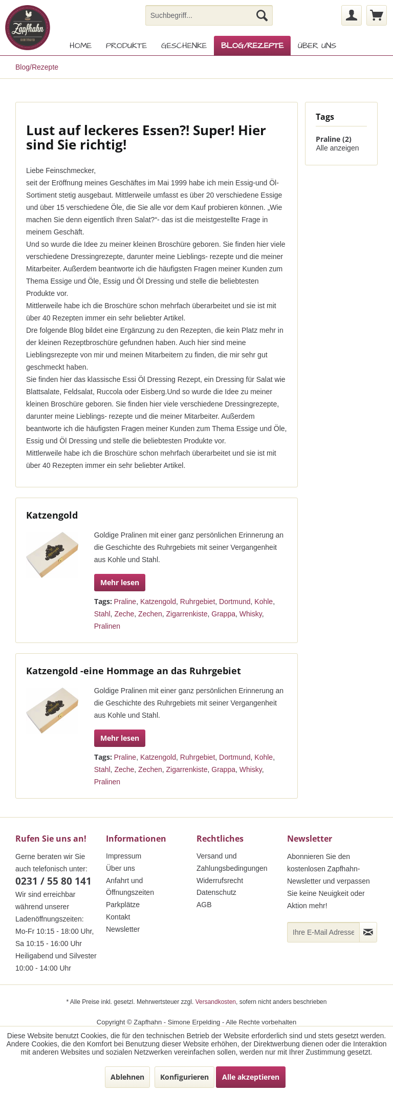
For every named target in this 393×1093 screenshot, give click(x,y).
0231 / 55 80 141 (53, 881)
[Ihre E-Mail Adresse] (323, 932)
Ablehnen (127, 1077)
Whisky (250, 614)
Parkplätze (123, 905)
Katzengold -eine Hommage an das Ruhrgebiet (133, 671)
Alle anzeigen (337, 148)
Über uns (120, 868)
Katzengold (52, 515)
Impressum (123, 856)
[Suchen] (262, 15)
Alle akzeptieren (250, 1077)
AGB (204, 905)
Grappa (223, 614)
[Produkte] (126, 45)
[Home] (80, 45)
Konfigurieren (184, 1077)
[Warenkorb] (376, 15)
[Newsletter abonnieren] (368, 932)
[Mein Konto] (351, 15)
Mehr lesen (119, 582)
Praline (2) (334, 139)
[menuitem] (209, 15)
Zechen (150, 614)
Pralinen (107, 626)
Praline (125, 601)
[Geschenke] (184, 45)
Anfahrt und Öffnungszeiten (130, 886)
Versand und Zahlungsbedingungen (232, 862)
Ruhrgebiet (197, 601)
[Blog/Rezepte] (252, 45)
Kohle (263, 601)
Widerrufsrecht (219, 880)
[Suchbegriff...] (209, 15)
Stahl (102, 614)
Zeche (124, 614)
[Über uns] (317, 45)
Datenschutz (216, 892)
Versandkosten (215, 1001)
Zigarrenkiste (187, 614)
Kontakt (118, 917)
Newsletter (123, 929)
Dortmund (234, 601)
